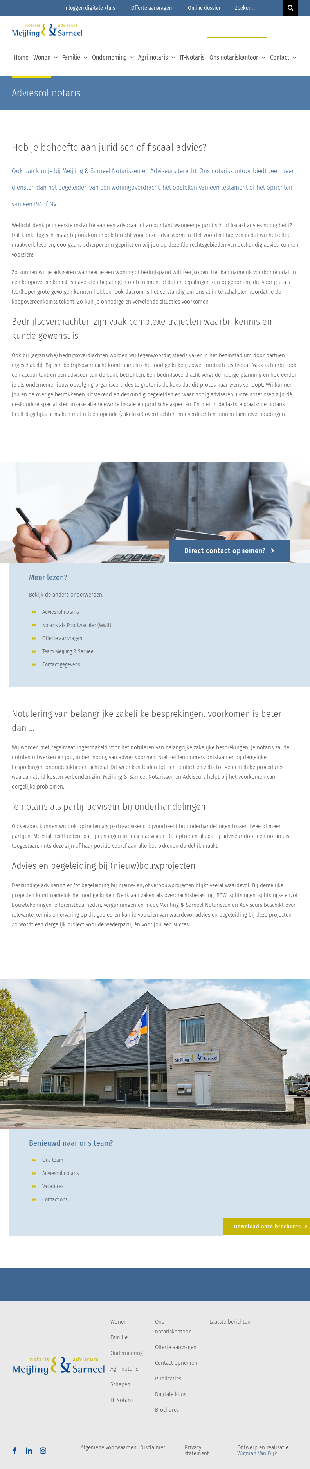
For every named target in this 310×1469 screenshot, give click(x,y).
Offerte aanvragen (175, 1347)
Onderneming (126, 1353)
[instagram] (43, 1450)
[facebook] (15, 1450)
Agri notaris (124, 1368)
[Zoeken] (290, 8)
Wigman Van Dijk (257, 1453)
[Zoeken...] (256, 8)
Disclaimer (152, 1447)
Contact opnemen (176, 1362)
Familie (119, 1337)
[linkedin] (29, 1450)
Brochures (167, 1409)
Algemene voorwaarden (109, 1447)
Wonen (118, 1321)
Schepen (120, 1384)
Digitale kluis (170, 1394)
